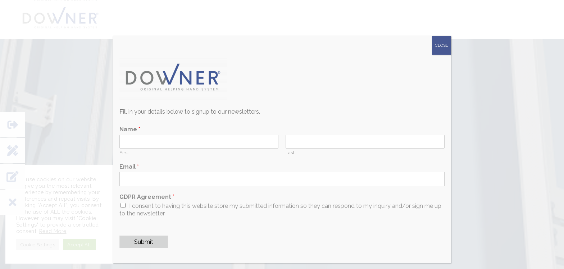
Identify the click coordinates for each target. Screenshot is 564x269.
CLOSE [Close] (441, 45)
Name (129, 129)
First (124, 152)
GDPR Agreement (146, 196)
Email (129, 166)
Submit (143, 241)
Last (290, 152)
